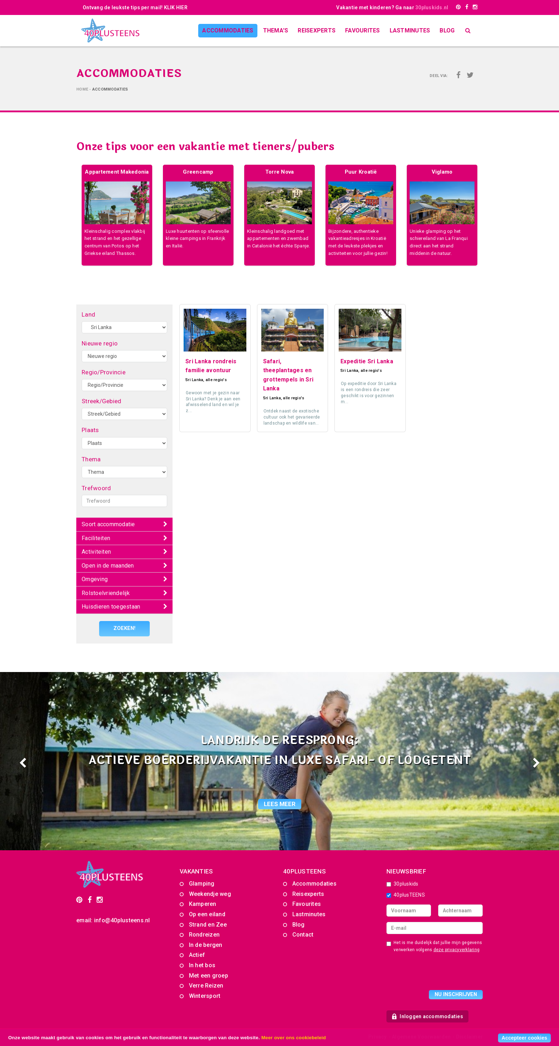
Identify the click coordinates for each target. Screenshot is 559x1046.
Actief (197, 955)
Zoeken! (124, 628)
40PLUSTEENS (304, 871)
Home (82, 89)
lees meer (279, 803)
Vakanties (196, 871)
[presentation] (440, 972)
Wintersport (205, 995)
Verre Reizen (206, 985)
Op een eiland (207, 914)
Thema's (275, 30)
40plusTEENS (405, 894)
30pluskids (402, 884)
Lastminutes (410, 30)
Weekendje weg (210, 893)
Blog (447, 30)
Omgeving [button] (95, 579)
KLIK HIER (176, 7)
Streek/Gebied (101, 401)
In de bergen (205, 944)
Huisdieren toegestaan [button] (111, 606)
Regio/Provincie (103, 372)
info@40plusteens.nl (122, 920)
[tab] (124, 525)
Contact (303, 934)
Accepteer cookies (524, 1038)
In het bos (202, 965)
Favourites (362, 30)
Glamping (202, 883)
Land (88, 314)
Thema (91, 459)
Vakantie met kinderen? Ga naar (392, 7)
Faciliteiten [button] (96, 538)
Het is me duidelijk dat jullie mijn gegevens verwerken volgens (434, 946)
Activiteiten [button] (96, 551)
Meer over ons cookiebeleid (293, 1037)
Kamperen (202, 904)
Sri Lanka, (195, 380)
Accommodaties (227, 30)
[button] (42, 761)
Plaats (90, 430)
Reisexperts (316, 30)
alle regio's (216, 380)
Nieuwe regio (100, 343)
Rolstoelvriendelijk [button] (106, 593)
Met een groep (208, 975)
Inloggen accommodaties (427, 1016)
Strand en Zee (208, 924)
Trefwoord (96, 488)
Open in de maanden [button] (108, 565)
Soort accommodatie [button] (108, 524)
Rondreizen (204, 934)
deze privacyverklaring (457, 949)
